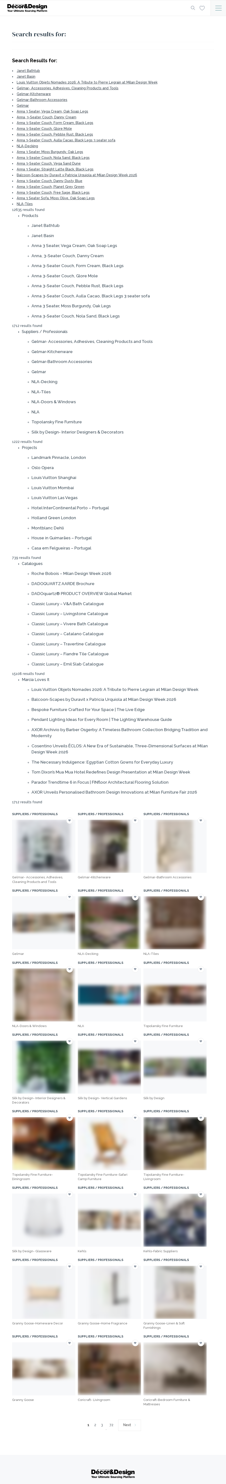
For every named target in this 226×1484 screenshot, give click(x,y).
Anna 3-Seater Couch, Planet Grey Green (50, 187)
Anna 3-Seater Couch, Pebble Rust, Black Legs (55, 134)
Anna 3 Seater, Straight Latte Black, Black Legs (55, 169)
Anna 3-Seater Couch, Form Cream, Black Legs (55, 123)
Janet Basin (26, 76)
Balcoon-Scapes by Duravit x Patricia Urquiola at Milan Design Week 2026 (77, 175)
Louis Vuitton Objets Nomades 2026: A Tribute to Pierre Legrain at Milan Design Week (87, 82)
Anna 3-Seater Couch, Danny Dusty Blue (49, 181)
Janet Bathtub (28, 71)
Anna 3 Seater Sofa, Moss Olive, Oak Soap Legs (56, 198)
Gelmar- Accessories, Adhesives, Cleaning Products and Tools (67, 88)
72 (111, 1425)
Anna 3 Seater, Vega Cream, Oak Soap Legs (52, 111)
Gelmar (23, 106)
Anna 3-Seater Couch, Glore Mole (44, 129)
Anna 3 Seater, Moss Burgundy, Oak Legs (50, 152)
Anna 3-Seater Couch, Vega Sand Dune (49, 163)
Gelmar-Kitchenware (34, 94)
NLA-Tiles (25, 204)
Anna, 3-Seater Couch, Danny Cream (46, 117)
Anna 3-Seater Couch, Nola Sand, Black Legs (53, 158)
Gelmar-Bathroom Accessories (42, 100)
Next (127, 1425)
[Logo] (94, 8)
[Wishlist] (202, 7)
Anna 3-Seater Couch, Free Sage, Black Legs (53, 192)
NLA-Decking (27, 146)
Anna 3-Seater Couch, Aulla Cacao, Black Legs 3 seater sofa (66, 140)
